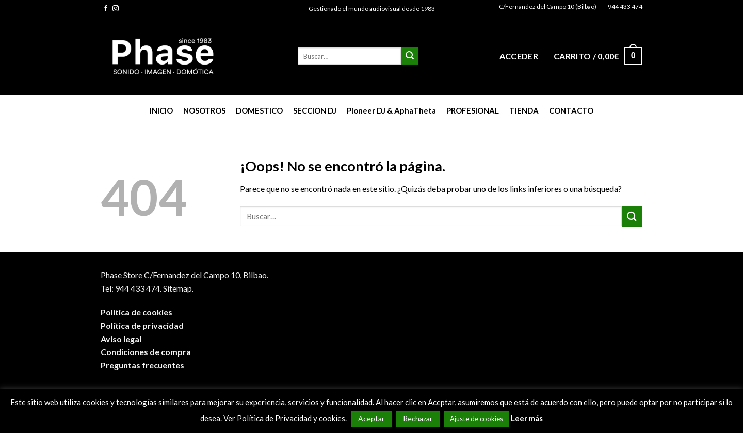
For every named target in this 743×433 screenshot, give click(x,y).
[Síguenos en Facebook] (106, 8)
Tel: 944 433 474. (131, 288)
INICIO (161, 110)
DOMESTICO (259, 110)
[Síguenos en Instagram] (115, 8)
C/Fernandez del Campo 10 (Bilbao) (547, 6)
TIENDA (524, 110)
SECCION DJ (314, 110)
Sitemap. (178, 288)
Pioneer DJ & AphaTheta (391, 110)
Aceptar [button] (371, 418)
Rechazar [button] (417, 418)
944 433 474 (625, 6)
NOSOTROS (204, 110)
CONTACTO (571, 110)
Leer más (527, 418)
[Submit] (409, 56)
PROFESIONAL (472, 110)
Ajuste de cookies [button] (476, 418)
